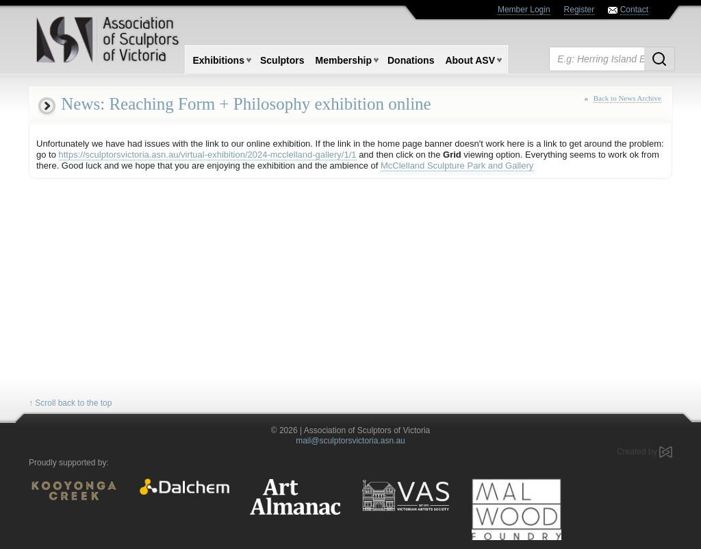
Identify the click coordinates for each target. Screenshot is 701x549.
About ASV (470, 60)
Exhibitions (218, 60)
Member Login (524, 9)
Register (579, 9)
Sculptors (282, 60)
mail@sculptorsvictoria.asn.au (350, 441)
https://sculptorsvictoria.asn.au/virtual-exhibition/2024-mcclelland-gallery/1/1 (208, 154)
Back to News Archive (627, 98)
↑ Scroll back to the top (70, 403)
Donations (410, 60)
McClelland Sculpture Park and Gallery (457, 165)
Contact (634, 9)
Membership (344, 60)
